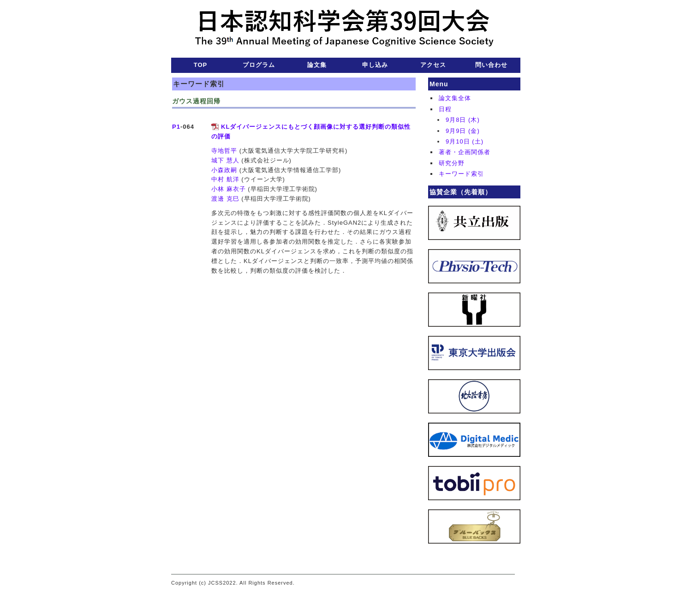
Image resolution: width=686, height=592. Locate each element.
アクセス (433, 64)
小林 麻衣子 (228, 188)
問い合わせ (491, 64)
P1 (176, 126)
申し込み (375, 64)
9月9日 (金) (463, 130)
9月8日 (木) (463, 119)
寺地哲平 (224, 150)
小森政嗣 (224, 170)
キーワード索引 (461, 173)
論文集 (317, 64)
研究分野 (452, 163)
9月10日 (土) (464, 141)
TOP (201, 64)
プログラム (259, 64)
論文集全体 (455, 98)
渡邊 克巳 (225, 198)
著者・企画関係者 (464, 152)
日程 (445, 109)
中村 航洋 (225, 179)
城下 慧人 (225, 160)
